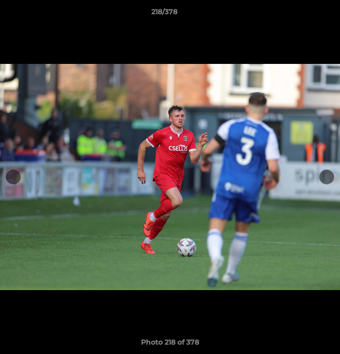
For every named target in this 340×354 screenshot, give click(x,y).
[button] (304, 14)
